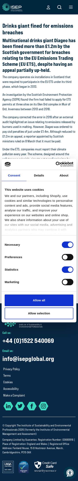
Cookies (8, 382)
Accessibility (11, 389)
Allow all (39, 300)
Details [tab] (39, 175)
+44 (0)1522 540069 (28, 340)
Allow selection (39, 313)
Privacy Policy (11, 369)
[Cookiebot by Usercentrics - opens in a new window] (56, 164)
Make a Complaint (14, 395)
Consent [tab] (14, 175)
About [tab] (63, 175)
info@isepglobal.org (28, 359)
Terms (7, 375)
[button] (48, 7)
